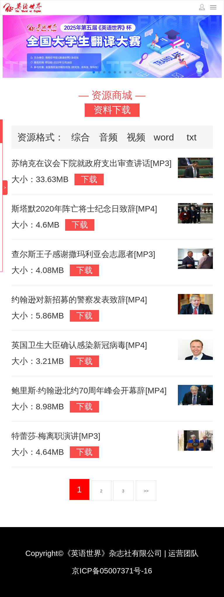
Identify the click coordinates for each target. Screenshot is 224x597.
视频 (136, 137)
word (164, 137)
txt (192, 137)
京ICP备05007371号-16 (112, 570)
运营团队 (183, 553)
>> (146, 491)
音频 (108, 137)
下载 (89, 179)
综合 (80, 137)
